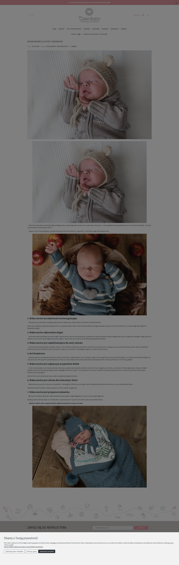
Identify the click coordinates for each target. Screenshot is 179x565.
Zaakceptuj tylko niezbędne (14, 551)
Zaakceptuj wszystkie (47, 551)
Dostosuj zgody (31, 551)
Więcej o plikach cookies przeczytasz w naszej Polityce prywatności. (23, 547)
